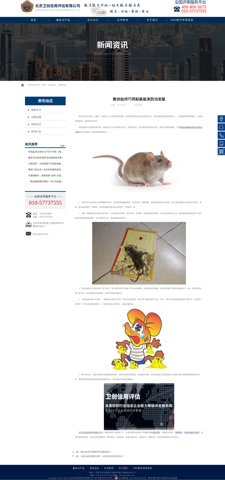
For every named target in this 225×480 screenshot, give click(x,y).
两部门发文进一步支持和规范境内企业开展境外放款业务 (55, 169)
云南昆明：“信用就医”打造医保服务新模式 (49, 164)
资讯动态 (52, 85)
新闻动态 (62, 85)
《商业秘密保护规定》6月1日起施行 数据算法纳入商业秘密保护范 (60, 181)
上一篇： (91, 452)
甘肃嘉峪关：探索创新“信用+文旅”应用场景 (49, 175)
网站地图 (151, 478)
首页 (33, 20)
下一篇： (98, 456)
